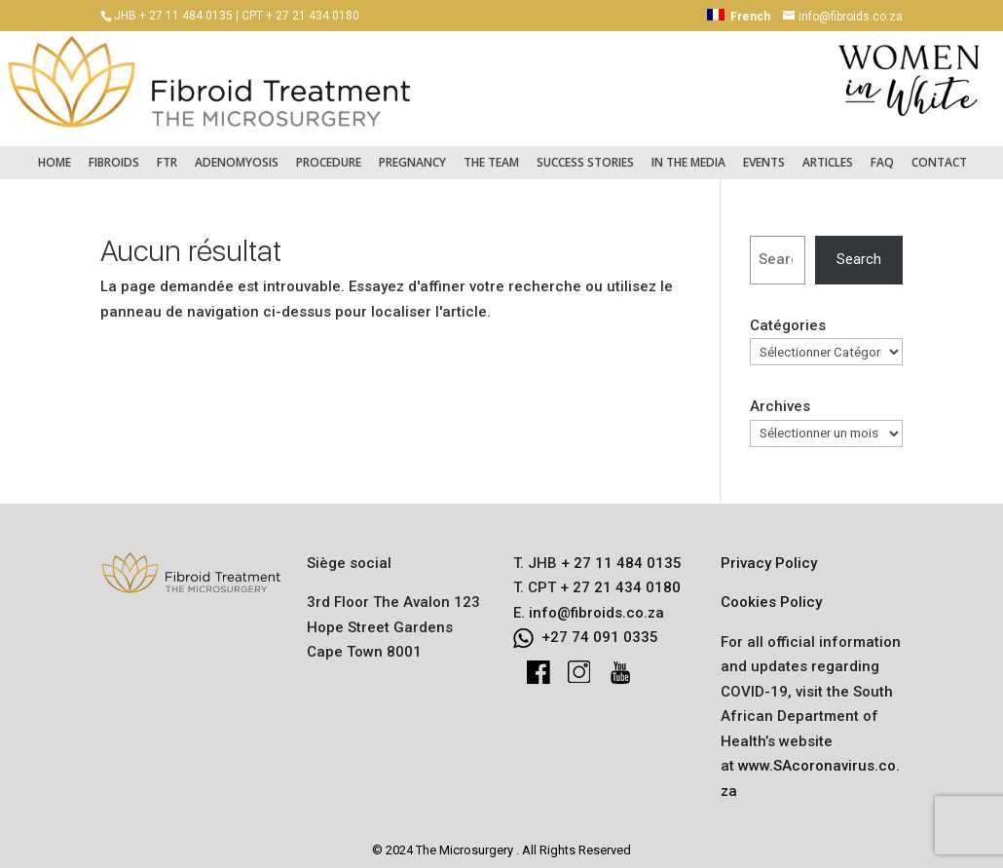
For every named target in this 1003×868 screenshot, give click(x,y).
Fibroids (114, 152)
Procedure (328, 152)
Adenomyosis (237, 152)
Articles (827, 152)
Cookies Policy (771, 592)
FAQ (882, 152)
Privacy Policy (769, 553)
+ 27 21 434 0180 (618, 577)
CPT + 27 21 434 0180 (300, 15)
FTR (167, 152)
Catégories (788, 315)
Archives (780, 396)
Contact (939, 152)
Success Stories (585, 152)
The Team (491, 152)
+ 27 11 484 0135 (619, 553)
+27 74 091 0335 (599, 627)
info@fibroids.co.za (596, 603)
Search (858, 249)
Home (54, 152)
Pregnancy (412, 152)
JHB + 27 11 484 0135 (173, 15)
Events (764, 152)
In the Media (688, 152)
